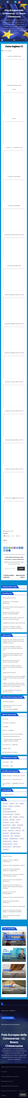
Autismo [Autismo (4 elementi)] (5, 806)
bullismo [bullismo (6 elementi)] (11, 806)
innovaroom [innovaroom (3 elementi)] (20, 825)
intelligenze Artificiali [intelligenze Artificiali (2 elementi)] (15, 827)
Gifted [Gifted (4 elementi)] (16, 822)
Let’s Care (5, 719)
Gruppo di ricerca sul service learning (13, 897)
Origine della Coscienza (9, 598)
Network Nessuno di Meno (10, 752)
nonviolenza (9, 986)
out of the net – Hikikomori (10, 744)
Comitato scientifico (8, 701)
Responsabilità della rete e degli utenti (9, 1086)
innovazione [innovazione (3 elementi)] (6, 827)
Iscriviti (21, 568)
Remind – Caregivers (8, 730)
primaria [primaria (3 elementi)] (22, 838)
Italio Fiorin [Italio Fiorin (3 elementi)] (11, 830)
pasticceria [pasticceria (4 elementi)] (17, 835)
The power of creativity (9, 722)
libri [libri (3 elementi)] (23, 830)
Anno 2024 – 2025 (8, 766)
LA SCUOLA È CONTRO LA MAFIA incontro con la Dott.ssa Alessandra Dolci (13, 628)
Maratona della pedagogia (11, 709)
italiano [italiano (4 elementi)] (5, 830)
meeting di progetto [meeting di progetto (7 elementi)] (15, 833)
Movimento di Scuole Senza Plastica (13, 734)
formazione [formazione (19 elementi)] (6, 822)
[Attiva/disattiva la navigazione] (14, 40)
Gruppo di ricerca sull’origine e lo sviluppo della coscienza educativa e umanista (13, 886)
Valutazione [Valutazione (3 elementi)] (6, 849)
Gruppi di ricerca (7, 856)
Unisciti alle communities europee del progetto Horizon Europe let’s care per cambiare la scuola (13, 641)
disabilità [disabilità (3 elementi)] (15, 817)
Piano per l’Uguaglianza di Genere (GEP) (10, 1076)
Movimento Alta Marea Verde (12, 736)
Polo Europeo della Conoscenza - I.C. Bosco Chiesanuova (14, 13)
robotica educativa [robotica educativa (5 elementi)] (7, 844)
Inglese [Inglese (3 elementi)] (14, 825)
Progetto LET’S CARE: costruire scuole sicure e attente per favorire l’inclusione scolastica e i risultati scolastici (14, 685)
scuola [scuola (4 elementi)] (15, 844)
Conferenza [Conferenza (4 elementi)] (17, 806)
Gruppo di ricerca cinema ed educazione (14, 906)
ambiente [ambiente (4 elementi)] (12, 803)
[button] (26, 40)
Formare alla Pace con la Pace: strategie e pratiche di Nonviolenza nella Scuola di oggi (14, 678)
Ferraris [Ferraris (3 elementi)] (18, 819)
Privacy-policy (22, 1090)
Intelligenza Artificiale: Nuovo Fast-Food (14, 623)
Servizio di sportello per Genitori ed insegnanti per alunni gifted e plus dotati (13, 655)
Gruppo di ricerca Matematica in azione (14, 865)
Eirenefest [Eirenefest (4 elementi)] (12, 819)
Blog (5, 933)
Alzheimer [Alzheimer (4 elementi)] (5, 803)
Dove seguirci (4, 1071)
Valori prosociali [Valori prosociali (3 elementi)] (16, 846)
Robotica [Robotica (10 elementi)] (15, 841)
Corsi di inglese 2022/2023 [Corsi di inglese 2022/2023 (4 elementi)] (9, 811)
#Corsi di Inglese (7, 50)
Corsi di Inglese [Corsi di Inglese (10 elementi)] (6, 808)
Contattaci (3, 1095)
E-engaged (5, 726)
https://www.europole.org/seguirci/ (10, 1024)
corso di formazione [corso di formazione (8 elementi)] (8, 814)
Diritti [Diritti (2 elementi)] (10, 817)
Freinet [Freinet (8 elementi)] (12, 822)
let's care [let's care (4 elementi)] (18, 830)
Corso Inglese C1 (14, 46)
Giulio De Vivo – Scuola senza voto (12, 779)
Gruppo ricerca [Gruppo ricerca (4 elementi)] (6, 825)
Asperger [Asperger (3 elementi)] (22, 803)
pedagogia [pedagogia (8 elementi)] (5, 838)
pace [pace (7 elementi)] (12, 835)
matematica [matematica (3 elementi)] (6, 833)
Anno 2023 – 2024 (8, 762)
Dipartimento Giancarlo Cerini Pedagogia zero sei (14, 935)
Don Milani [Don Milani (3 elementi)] (5, 819)
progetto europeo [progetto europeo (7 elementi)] (7, 841)
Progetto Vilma (7, 748)
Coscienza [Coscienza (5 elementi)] (17, 814)
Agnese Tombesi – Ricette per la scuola (14, 775)
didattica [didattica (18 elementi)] (5, 817)
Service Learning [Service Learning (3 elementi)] (7, 846)
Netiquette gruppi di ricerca (7, 1081)
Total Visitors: (5, 1010)
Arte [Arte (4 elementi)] (17, 803)
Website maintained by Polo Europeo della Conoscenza (13, 1066)
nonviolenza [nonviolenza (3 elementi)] (6, 835)
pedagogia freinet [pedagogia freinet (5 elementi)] (14, 838)
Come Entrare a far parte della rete (9, 1090)
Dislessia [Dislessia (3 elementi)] (22, 817)
